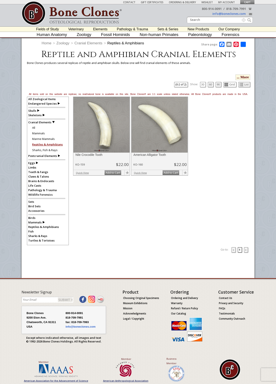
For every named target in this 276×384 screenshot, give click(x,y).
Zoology (84, 34)
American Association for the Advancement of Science (56, 380)
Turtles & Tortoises (41, 240)
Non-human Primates (159, 34)
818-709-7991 (236, 9)
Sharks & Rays (37, 236)
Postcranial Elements (42, 156)
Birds (31, 218)
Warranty (176, 303)
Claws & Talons (38, 176)
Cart (247, 2)
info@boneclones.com (229, 14)
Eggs (31, 163)
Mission (127, 308)
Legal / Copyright (133, 319)
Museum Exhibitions (135, 303)
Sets (31, 202)
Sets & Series (167, 29)
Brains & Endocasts (41, 181)
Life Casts (34, 185)
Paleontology (200, 34)
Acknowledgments (134, 313)
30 (202, 84)
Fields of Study (47, 29)
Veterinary (76, 29)
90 (218, 84)
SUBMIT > (65, 300)
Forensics (230, 34)
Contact (129, 2)
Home (46, 43)
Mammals (38, 133)
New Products (198, 29)
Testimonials (227, 313)
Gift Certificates (152, 2)
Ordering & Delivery (182, 2)
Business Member (171, 361)
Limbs (32, 167)
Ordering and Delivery (184, 298)
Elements (100, 29)
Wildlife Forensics (40, 195)
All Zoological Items (42, 99)
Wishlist (207, 2)
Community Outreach (232, 319)
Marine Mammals (43, 139)
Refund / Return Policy (184, 308)
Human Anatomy (52, 34)
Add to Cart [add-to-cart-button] (113, 173)
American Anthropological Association (125, 380)
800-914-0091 (212, 9)
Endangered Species (42, 103)
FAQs (222, 308)
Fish (31, 231)
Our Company (229, 29)
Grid (229, 84)
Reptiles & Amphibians (125, 43)
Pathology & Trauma (132, 29)
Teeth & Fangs (38, 172)
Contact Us (225, 298)
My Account (226, 2)
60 (210, 84)
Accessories (36, 211)
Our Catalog (178, 313)
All (33, 128)
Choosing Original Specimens (141, 298)
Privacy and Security (231, 303)
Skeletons (35, 115)
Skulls (32, 111)
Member (44, 362)
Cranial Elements (88, 43)
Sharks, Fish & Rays (45, 150)
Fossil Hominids (115, 34)
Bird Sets (34, 206)
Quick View (82, 172)
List (244, 84)
